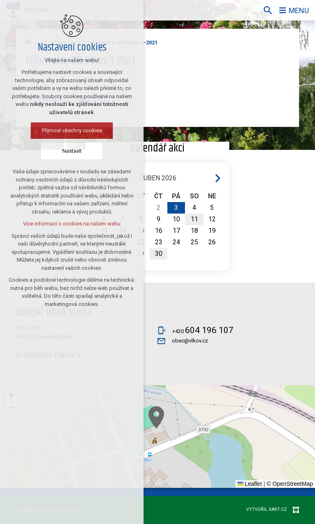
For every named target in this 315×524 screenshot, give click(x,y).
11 (194, 219)
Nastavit (72, 151)
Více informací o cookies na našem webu (72, 224)
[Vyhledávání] (268, 10)
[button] (156, 417)
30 (158, 253)
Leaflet (249, 483)
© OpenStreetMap (290, 483)
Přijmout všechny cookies (72, 130)
